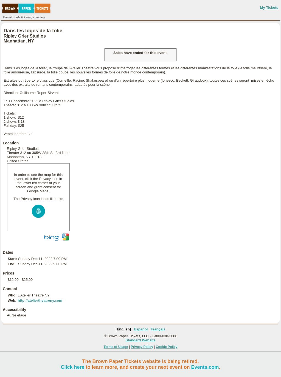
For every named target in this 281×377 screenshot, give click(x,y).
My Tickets (269, 7)
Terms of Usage (116, 347)
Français (158, 329)
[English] (123, 329)
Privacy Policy (142, 347)
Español (141, 329)
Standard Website (140, 340)
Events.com (205, 367)
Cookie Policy (167, 347)
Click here (72, 367)
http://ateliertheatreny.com (40, 300)
